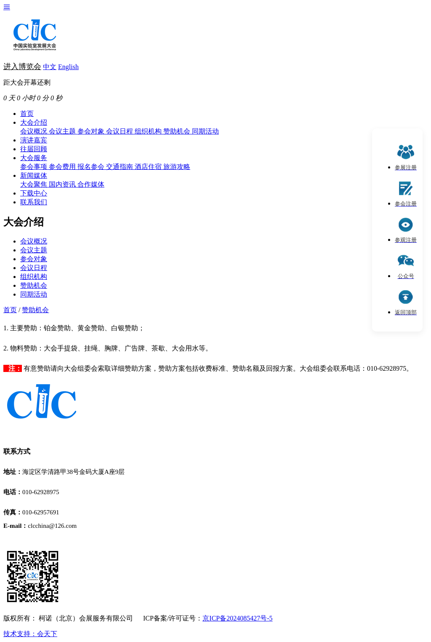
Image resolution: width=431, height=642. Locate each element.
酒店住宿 (149, 166)
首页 (27, 113)
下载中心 (33, 193)
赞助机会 (177, 131)
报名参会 (91, 166)
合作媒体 (90, 184)
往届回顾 (33, 148)
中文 (49, 66)
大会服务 (33, 157)
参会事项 (34, 166)
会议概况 (34, 131)
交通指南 (120, 166)
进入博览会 (22, 66)
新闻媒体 (33, 175)
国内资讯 (63, 184)
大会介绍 (33, 122)
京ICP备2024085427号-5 (237, 618)
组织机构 (149, 131)
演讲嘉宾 (33, 140)
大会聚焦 (34, 184)
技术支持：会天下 (30, 633)
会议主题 (63, 131)
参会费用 (63, 166)
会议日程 (120, 131)
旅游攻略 (176, 166)
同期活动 (205, 131)
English (68, 66)
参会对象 (91, 131)
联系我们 (33, 202)
